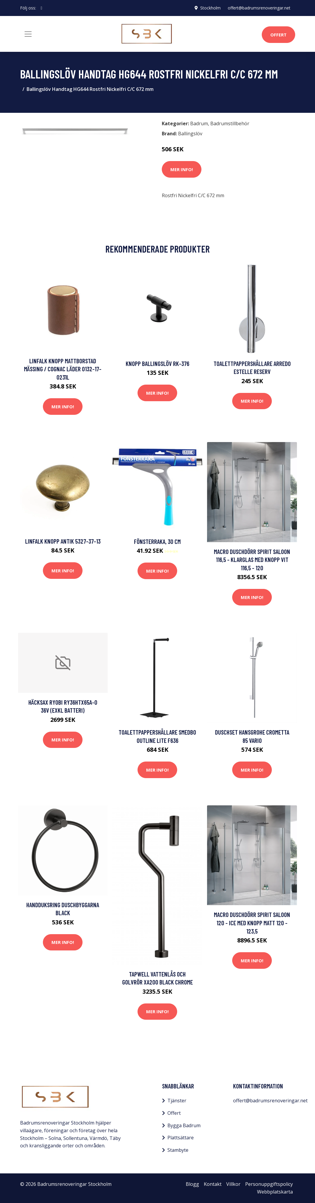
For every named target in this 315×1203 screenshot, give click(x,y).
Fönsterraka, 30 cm (157, 541)
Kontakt (213, 1184)
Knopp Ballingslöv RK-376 (157, 363)
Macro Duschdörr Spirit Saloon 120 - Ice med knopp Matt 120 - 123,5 (252, 922)
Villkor (233, 1184)
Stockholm (210, 8)
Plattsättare (180, 1137)
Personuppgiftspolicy (269, 1184)
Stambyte (177, 1150)
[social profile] (41, 8)
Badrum (199, 123)
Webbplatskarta (275, 1191)
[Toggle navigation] (28, 34)
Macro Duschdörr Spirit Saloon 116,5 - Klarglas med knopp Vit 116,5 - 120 (252, 559)
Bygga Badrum (184, 1125)
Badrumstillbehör (229, 123)
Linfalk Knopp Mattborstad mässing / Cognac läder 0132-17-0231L (62, 369)
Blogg (192, 1184)
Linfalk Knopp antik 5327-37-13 (63, 541)
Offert (278, 35)
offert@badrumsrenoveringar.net (259, 8)
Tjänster (176, 1100)
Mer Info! (181, 169)
